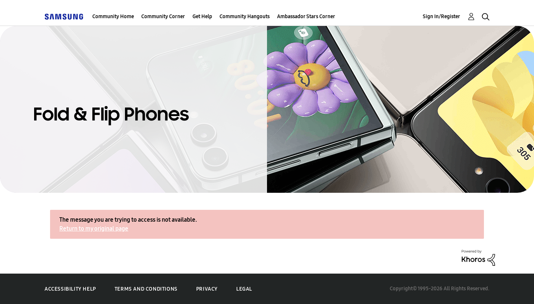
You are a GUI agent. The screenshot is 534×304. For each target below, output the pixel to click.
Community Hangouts (245, 16)
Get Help (202, 16)
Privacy (207, 289)
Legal (244, 289)
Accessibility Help (70, 289)
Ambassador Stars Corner (306, 16)
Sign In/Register (441, 16)
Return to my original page (93, 228)
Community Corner (163, 16)
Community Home (113, 16)
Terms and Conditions (146, 289)
